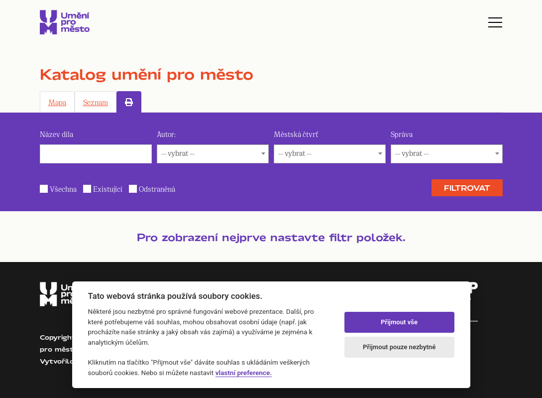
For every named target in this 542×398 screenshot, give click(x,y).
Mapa (57, 102)
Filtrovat (467, 188)
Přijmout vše (399, 322)
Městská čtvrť (296, 133)
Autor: (166, 133)
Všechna (63, 188)
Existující (107, 188)
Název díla (56, 133)
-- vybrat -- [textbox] (178, 152)
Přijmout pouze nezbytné (399, 347)
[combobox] (213, 153)
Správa (402, 133)
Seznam (95, 102)
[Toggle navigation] (495, 22)
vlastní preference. (244, 373)
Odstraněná (157, 188)
